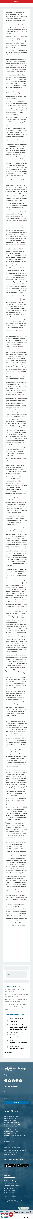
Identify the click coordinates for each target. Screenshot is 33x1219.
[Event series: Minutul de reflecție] (22, 1046)
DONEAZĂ (17, 1)
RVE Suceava (8, 1131)
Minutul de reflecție (17, 1048)
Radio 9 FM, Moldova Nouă (11, 1135)
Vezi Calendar (9, 1052)
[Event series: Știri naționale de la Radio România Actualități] (22, 1024)
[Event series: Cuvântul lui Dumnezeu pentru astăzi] (22, 1032)
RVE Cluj (6, 1120)
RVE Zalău (7, 1133)
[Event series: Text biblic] (22, 1019)
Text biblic (14, 1021)
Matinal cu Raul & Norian (18, 1043)
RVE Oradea (7, 1127)
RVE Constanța (8, 1122)
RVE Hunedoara (8, 1125)
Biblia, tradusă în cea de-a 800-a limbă (16, 1004)
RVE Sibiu (7, 1129)
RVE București (8, 1116)
